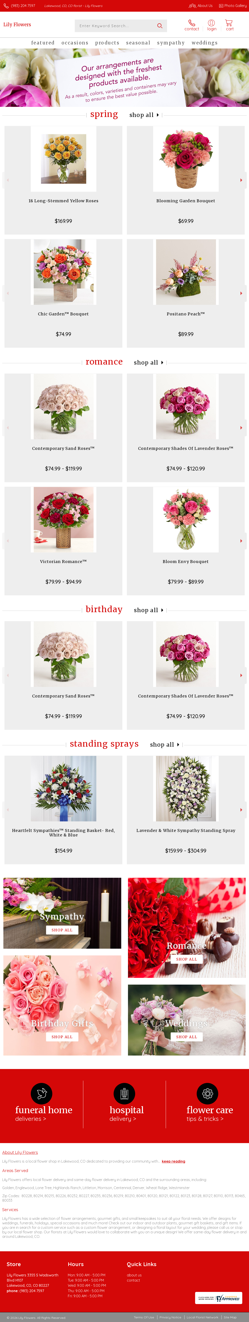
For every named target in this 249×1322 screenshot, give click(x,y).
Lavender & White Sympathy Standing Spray (186, 830)
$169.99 (63, 221)
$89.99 (186, 334)
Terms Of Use (144, 1317)
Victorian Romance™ (63, 561)
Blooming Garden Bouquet (185, 200)
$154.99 (63, 850)
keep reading (173, 1161)
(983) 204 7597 (23, 5)
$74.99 (63, 334)
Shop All (142, 115)
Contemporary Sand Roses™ (63, 448)
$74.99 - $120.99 (186, 468)
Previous (7, 180)
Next (242, 180)
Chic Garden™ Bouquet (63, 314)
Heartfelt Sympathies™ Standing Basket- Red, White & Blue (63, 833)
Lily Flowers (17, 24)
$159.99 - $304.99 (185, 850)
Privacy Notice (170, 1317)
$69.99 (186, 221)
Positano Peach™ (186, 314)
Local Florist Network (202, 1317)
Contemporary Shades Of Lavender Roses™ (186, 448)
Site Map (230, 1317)
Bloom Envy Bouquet (186, 561)
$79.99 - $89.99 (186, 581)
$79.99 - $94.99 (64, 581)
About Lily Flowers (20, 1152)
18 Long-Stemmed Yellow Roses (64, 200)
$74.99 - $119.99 (63, 468)
